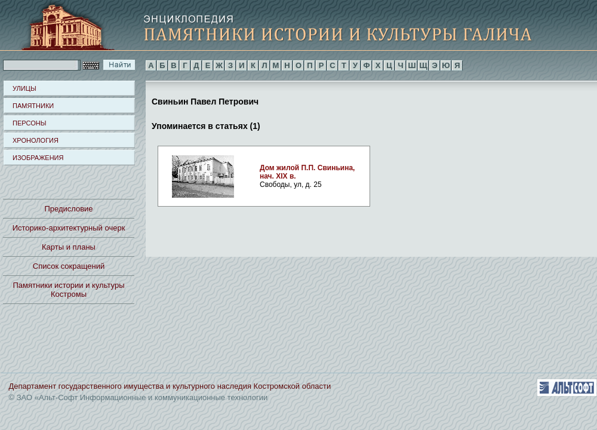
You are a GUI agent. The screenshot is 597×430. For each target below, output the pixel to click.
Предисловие (68, 208)
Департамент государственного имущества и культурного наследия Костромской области (170, 386)
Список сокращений (68, 266)
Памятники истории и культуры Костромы (69, 290)
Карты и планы (69, 246)
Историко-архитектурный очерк (69, 227)
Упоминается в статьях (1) (206, 125)
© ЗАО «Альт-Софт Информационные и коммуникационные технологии (138, 397)
